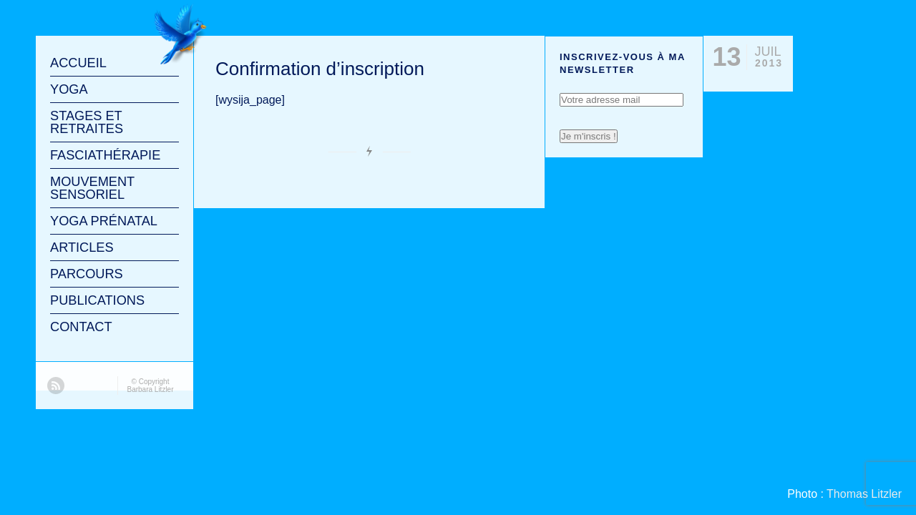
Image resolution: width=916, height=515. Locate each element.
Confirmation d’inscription (319, 68)
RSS (56, 385)
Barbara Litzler (150, 389)
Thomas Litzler (864, 494)
